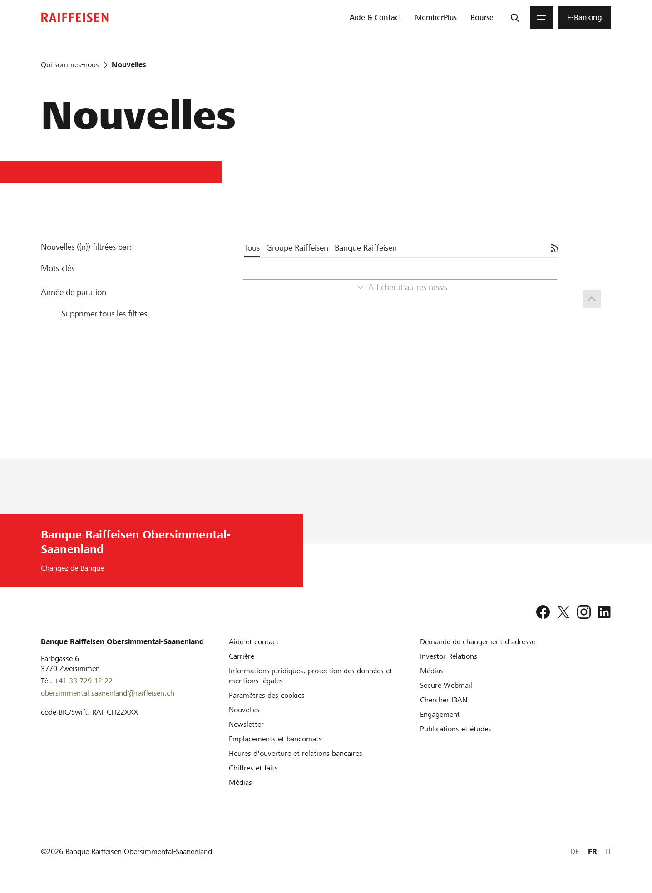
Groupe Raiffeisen (297, 247)
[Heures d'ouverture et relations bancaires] (295, 753)
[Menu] (541, 17)
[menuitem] (375, 17)
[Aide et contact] (254, 641)
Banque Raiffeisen (366, 247)
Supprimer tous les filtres (104, 313)
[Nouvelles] (244, 710)
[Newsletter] (246, 724)
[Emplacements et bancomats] (275, 739)
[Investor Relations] (448, 656)
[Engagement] (440, 714)
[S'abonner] (554, 248)
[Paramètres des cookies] (267, 695)
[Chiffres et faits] (253, 768)
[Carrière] (241, 656)
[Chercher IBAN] (443, 700)
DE (574, 851)
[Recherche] (515, 17)
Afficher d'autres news (407, 287)
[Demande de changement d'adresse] (477, 641)
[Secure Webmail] (446, 685)
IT (608, 851)
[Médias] (240, 782)
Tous (252, 247)
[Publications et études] (455, 729)
